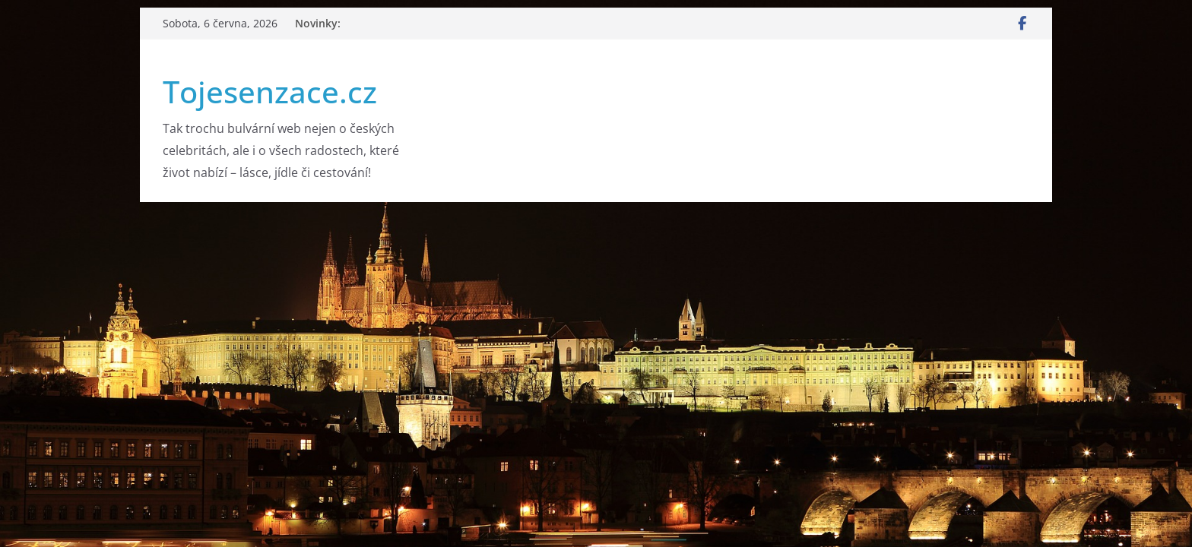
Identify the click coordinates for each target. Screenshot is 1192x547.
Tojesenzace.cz (270, 91)
